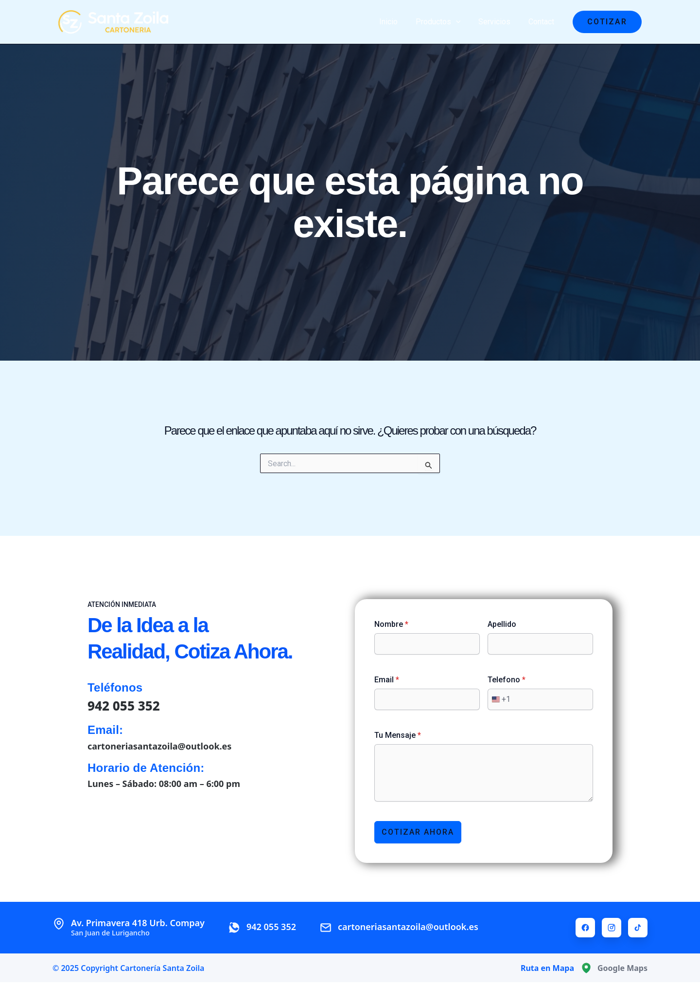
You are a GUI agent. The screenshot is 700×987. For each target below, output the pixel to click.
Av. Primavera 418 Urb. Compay (138, 927)
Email (386, 679)
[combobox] (499, 699)
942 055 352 (124, 705)
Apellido (502, 624)
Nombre (391, 624)
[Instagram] (611, 927)
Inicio (396, 21)
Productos (443, 21)
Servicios (498, 21)
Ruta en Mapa (547, 968)
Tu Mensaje (397, 735)
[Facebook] (585, 927)
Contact (542, 21)
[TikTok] (638, 927)
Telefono (506, 679)
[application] (461, 21)
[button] (607, 22)
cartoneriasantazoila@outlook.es (159, 746)
